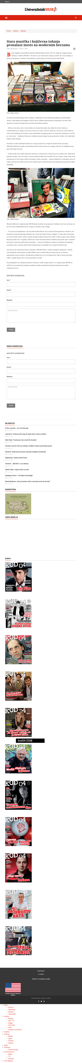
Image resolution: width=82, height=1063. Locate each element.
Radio (10, 1054)
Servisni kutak (13, 1050)
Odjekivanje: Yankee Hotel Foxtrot (16, 458)
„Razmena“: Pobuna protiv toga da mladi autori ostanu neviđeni (25, 434)
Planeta (11, 1012)
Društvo (7, 1032)
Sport (10, 1039)
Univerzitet (12, 1014)
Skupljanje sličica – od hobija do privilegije (19, 475)
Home (9, 31)
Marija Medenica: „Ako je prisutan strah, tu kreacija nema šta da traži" (27, 481)
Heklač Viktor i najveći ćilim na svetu (17, 469)
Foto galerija (8, 1061)
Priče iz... (11, 1007)
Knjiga (10, 1023)
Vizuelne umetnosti (15, 1030)
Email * (9, 290)
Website (9, 300)
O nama (41, 974)
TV (9, 1056)
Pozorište (11, 1025)
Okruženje (11, 1010)
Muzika (23, 31)
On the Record (9, 1052)
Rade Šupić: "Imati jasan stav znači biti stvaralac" (21, 440)
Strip (10, 1027)
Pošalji (11, 329)
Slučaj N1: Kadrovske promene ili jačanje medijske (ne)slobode (25, 452)
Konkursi (7, 1047)
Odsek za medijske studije (41, 979)
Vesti (6, 1005)
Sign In (7, 1)
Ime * (8, 280)
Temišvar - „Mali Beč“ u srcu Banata (16, 463)
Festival (11, 1059)
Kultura (15, 31)
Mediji (10, 1036)
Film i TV (11, 1021)
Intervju (6, 1034)
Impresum (41, 971)
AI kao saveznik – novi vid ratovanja (16, 428)
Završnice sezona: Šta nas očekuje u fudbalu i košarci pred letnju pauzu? (28, 446)
